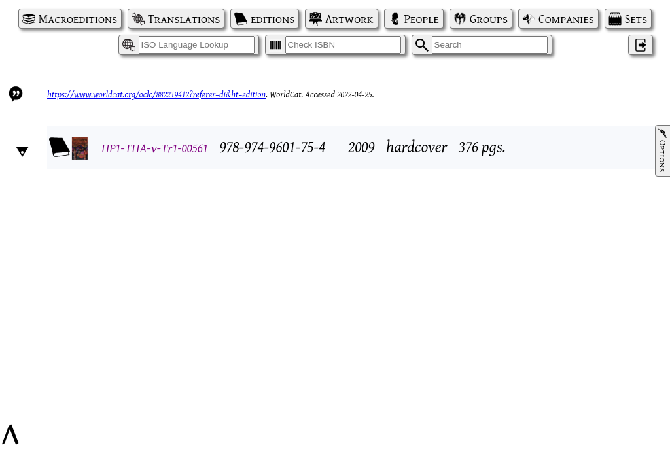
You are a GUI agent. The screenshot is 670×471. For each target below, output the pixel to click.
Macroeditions (78, 18)
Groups (489, 18)
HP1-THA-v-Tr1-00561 (154, 147)
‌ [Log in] (640, 45)
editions (272, 18)
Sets (636, 18)
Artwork (349, 18)
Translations (184, 18)
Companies (566, 18)
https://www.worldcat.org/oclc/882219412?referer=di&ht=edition (156, 94)
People (421, 18)
